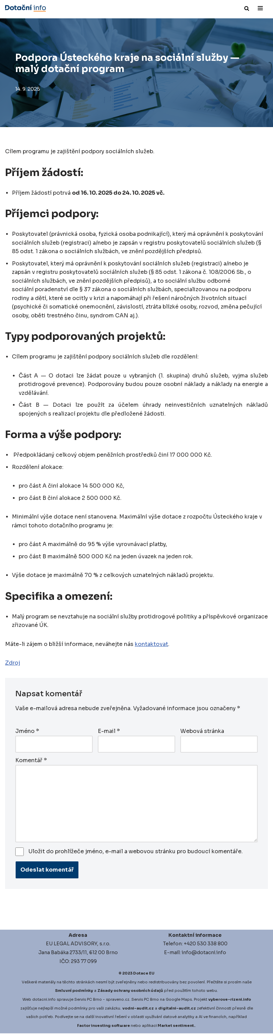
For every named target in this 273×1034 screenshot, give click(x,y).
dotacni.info (44, 1000)
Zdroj (12, 664)
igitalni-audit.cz (178, 1008)
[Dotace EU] (25, 8)
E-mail (109, 731)
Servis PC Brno (88, 1000)
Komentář (31, 760)
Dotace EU (143, 973)
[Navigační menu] (260, 8)
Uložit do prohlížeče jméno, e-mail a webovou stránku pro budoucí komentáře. (136, 851)
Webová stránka (202, 731)
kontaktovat (151, 645)
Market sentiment (176, 1025)
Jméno (27, 731)
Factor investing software (103, 1025)
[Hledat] (246, 8)
